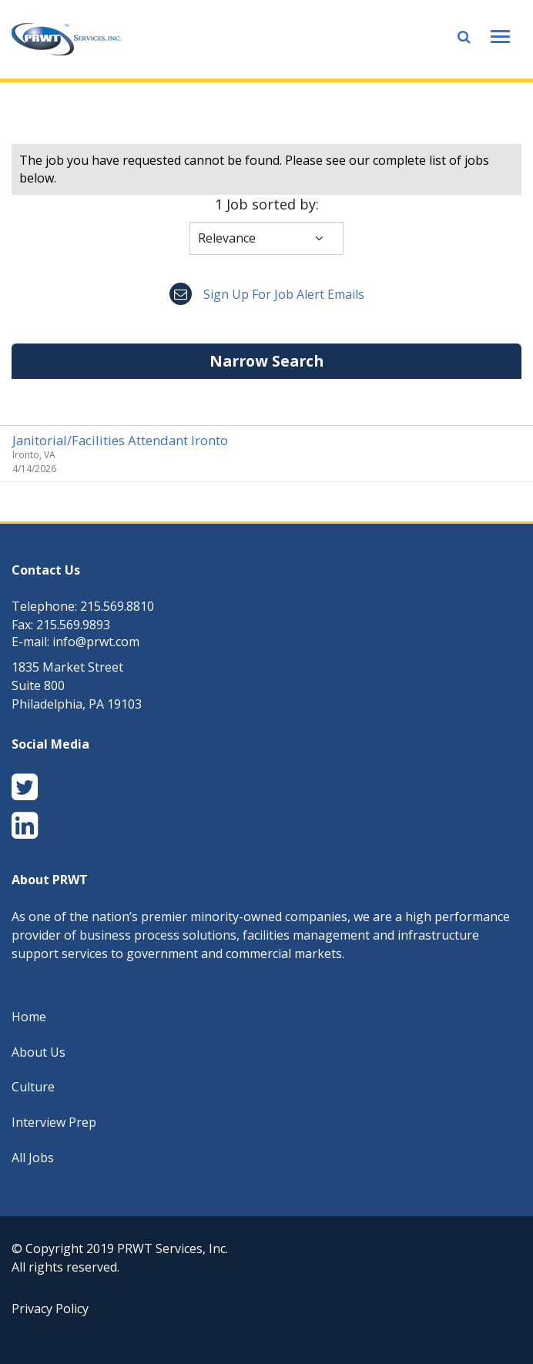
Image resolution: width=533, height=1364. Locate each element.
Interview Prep (54, 1122)
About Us (38, 1052)
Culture (33, 1086)
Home (29, 1016)
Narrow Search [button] (266, 360)
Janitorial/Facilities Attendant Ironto (120, 440)
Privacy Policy (50, 1308)
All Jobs (33, 1157)
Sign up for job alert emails (266, 294)
